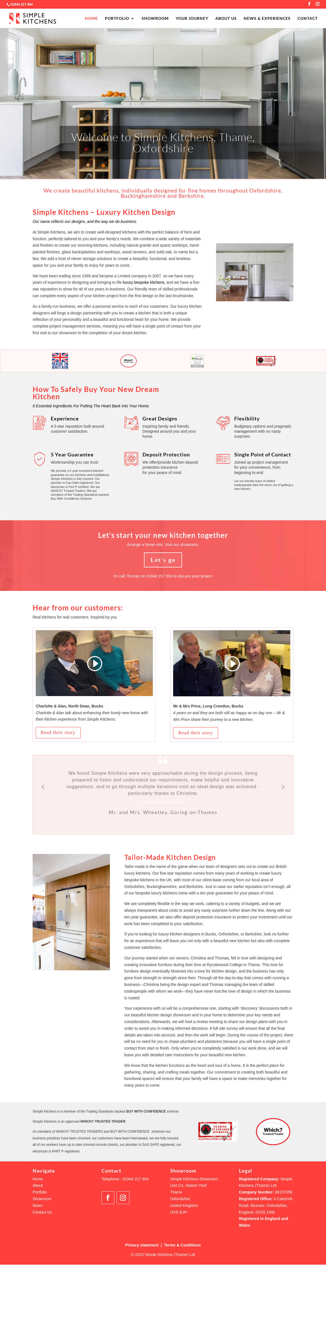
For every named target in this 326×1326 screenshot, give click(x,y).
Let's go (163, 559)
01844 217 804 (21, 4)
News (37, 1205)
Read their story (58, 732)
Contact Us (42, 1212)
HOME (91, 18)
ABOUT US (226, 18)
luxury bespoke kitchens (143, 282)
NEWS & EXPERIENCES (267, 18)
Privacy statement (142, 1245)
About (38, 1185)
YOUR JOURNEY (192, 18)
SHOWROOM (155, 18)
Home (38, 1179)
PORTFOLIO (117, 18)
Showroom (42, 1199)
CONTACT (308, 18)
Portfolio (40, 1192)
